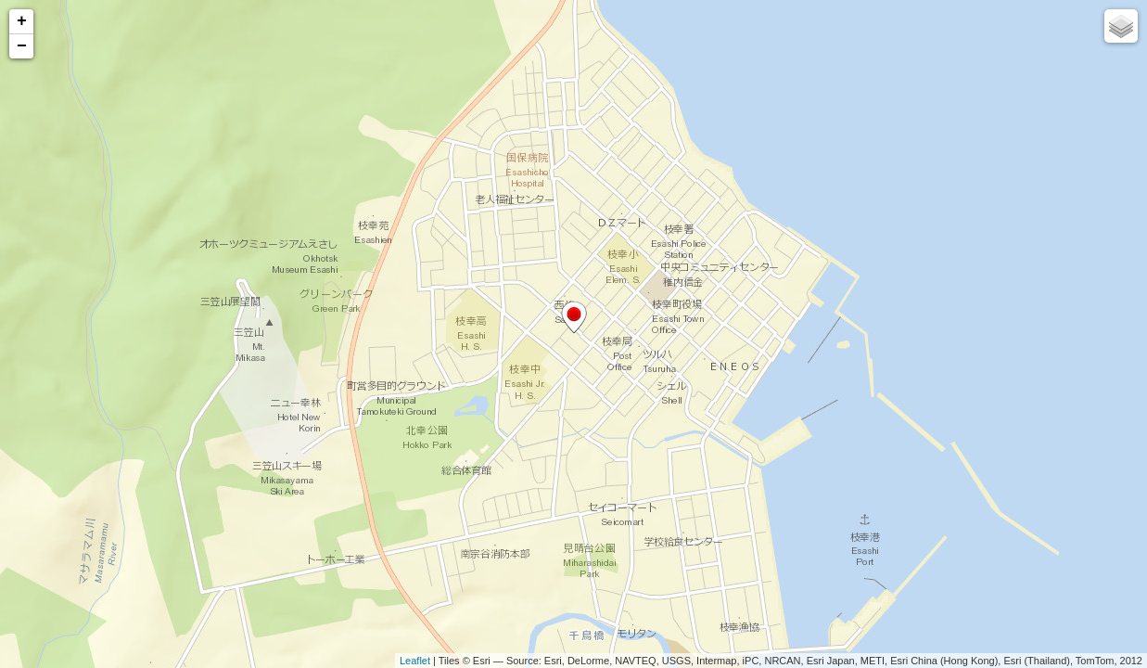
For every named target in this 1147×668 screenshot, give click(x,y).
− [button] (22, 46)
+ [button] (22, 21)
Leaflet (415, 660)
